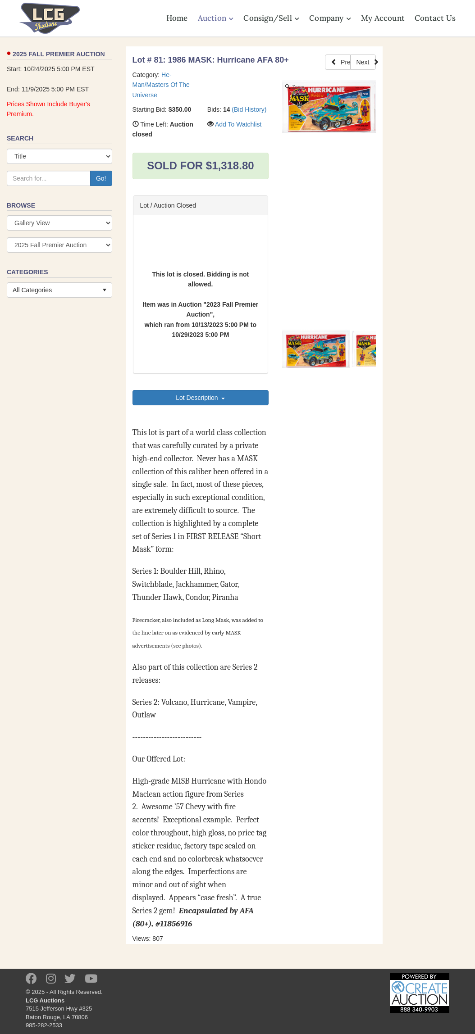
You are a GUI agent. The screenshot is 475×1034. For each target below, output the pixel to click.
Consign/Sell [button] (271, 18)
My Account (383, 18)
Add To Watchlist (238, 124)
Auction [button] (216, 18)
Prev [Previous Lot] (340, 62)
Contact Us (435, 18)
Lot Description (200, 397)
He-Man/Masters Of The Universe (161, 85)
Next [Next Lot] (366, 62)
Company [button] (330, 18)
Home (177, 18)
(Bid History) (249, 109)
